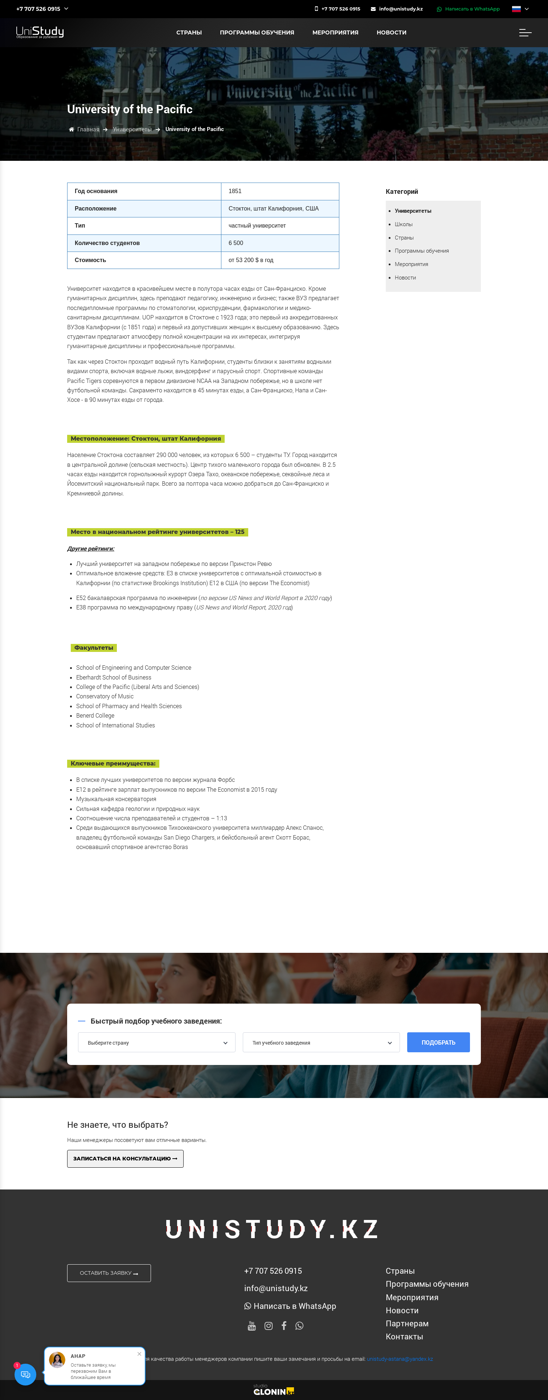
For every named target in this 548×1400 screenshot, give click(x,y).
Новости (391, 32)
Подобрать (438, 1042)
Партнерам (407, 1323)
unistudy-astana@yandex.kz (400, 1358)
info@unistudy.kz (397, 9)
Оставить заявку (109, 1273)
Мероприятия (335, 32)
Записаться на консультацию (125, 1158)
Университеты (413, 210)
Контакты (404, 1336)
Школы (404, 224)
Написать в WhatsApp (468, 9)
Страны (189, 32)
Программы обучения (257, 32)
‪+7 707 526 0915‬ (337, 8)
